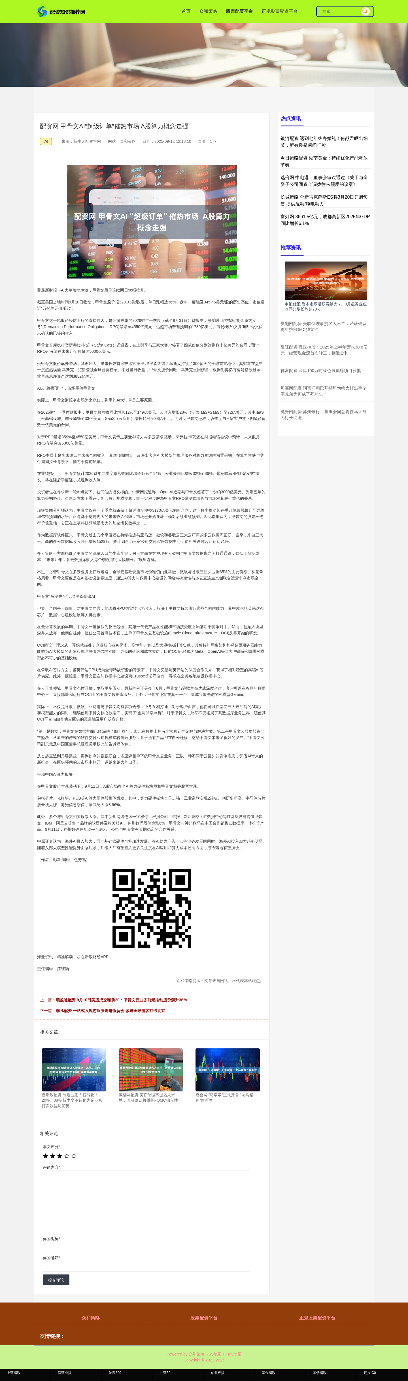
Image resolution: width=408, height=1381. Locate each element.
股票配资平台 (239, 11)
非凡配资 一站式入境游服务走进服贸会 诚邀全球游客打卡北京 (110, 1010)
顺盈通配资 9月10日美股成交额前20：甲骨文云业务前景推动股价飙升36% (121, 1000)
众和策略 (208, 11)
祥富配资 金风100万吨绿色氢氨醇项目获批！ (322, 370)
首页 (186, 11)
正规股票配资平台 (280, 11)
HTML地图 (232, 1354)
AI (46, 141)
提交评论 (56, 1280)
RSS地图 (213, 1354)
